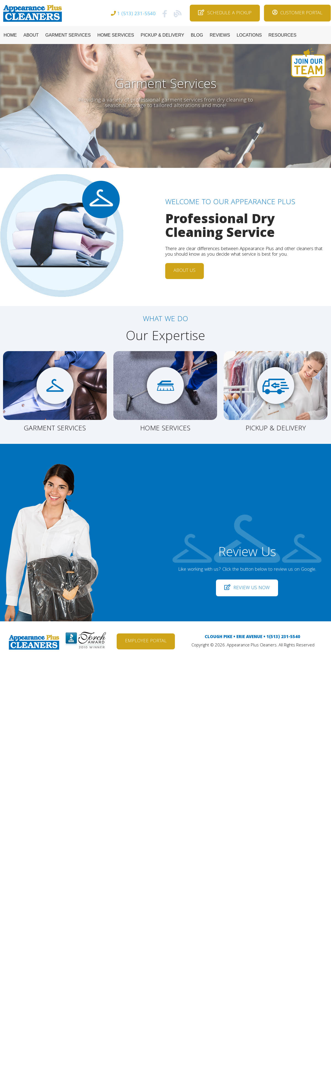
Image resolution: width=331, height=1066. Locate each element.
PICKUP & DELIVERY (162, 35)
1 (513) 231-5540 (136, 14)
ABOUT (31, 35)
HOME (10, 35)
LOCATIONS (249, 35)
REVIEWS (220, 35)
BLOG (197, 35)
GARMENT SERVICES (68, 35)
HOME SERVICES (115, 35)
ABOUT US (184, 271)
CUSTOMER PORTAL (297, 13)
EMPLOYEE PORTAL (146, 641)
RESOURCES (282, 35)
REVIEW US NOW (247, 588)
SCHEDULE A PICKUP (225, 13)
